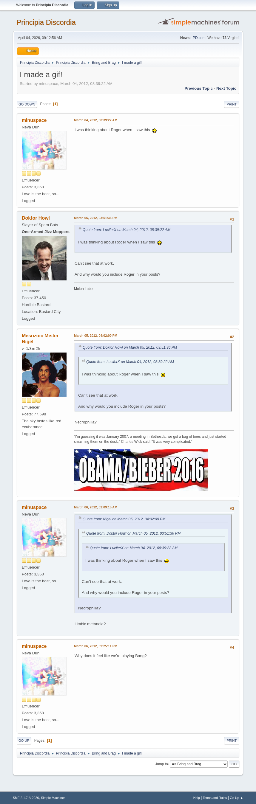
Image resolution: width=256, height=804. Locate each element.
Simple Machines (53, 798)
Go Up (23, 740)
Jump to (161, 764)
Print (232, 104)
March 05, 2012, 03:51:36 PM (95, 218)
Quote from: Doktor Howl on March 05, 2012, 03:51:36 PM (130, 347)
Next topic (226, 88)
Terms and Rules (215, 798)
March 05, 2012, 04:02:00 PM (95, 335)
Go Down (26, 104)
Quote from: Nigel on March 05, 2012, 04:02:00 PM (124, 519)
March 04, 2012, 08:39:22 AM (95, 120)
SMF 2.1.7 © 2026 (26, 798)
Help (196, 798)
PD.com (199, 38)
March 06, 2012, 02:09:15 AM (95, 507)
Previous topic (199, 88)
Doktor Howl (36, 218)
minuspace (34, 120)
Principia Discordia (46, 22)
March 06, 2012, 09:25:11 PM (95, 646)
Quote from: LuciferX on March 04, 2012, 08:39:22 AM (126, 230)
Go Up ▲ (236, 798)
